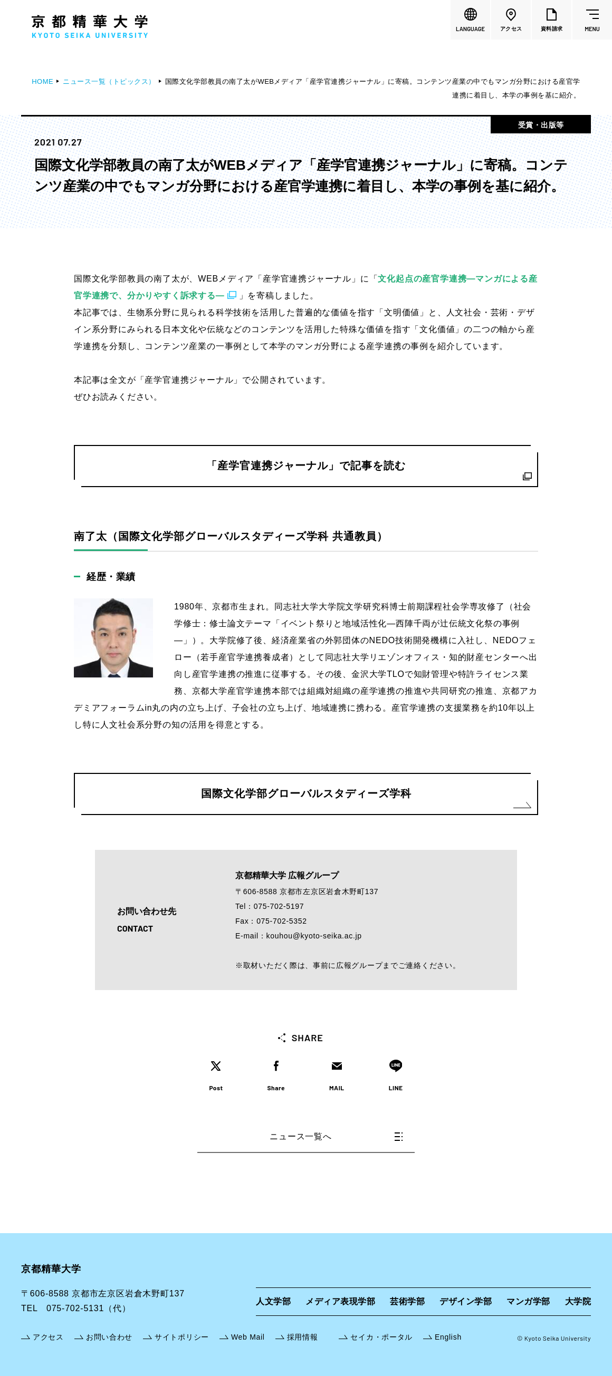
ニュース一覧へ (336, 1136)
